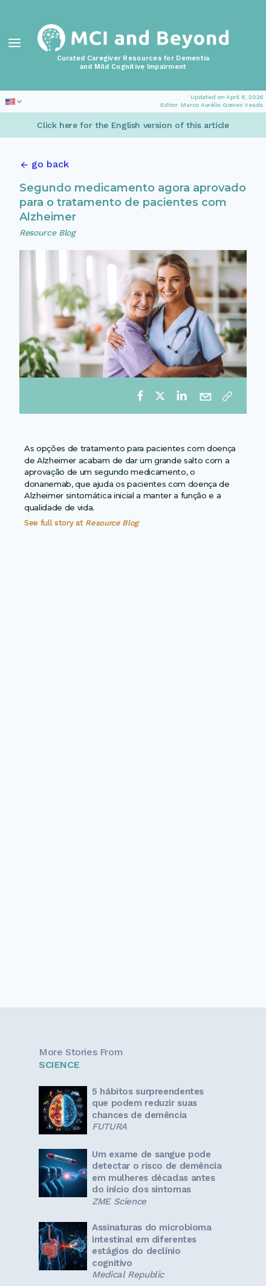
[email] (205, 396)
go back (50, 164)
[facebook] (140, 396)
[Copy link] (227, 396)
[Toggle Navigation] (14, 43)
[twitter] (160, 396)
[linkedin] (181, 396)
